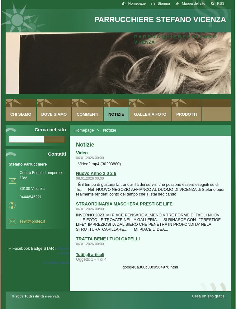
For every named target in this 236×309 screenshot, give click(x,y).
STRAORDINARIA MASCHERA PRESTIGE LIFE (124, 203)
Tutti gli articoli (90, 254)
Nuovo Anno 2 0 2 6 (96, 173)
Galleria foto (150, 114)
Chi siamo (20, 114)
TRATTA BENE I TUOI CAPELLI (108, 238)
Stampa (164, 3)
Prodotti (186, 114)
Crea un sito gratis (208, 296)
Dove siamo (54, 114)
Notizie (116, 114)
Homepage (137, 3)
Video (82, 152)
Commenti (87, 114)
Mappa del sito (193, 3)
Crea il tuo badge (56, 262)
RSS (220, 3)
